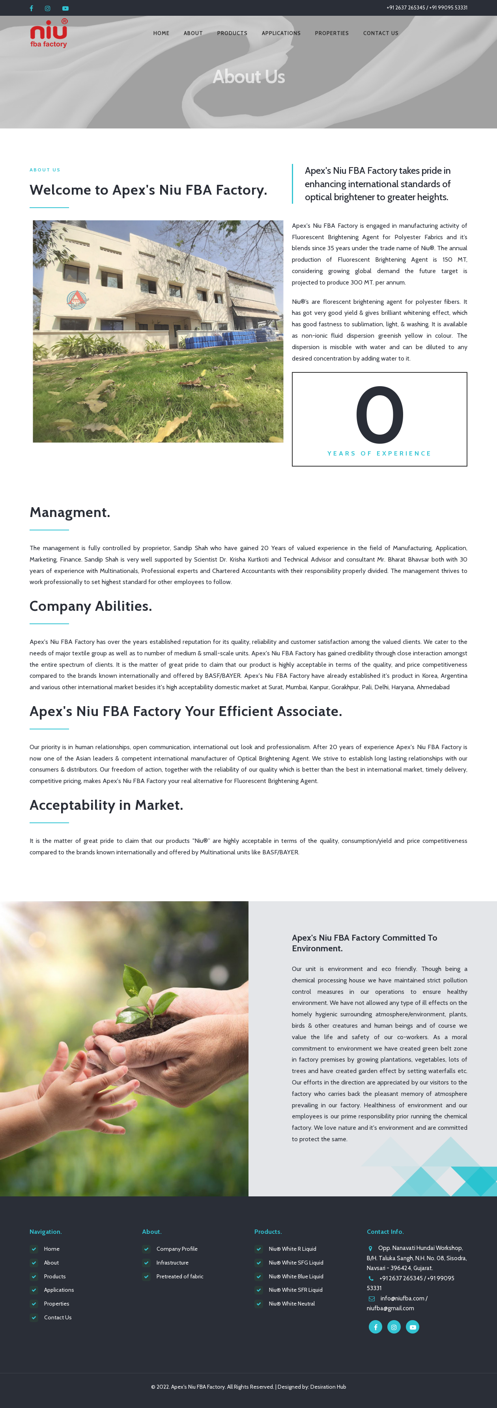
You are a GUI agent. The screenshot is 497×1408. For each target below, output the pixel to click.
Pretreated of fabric (180, 1276)
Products (232, 33)
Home (161, 33)
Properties (332, 33)
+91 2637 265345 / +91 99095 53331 (427, 7)
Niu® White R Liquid (292, 1248)
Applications (281, 33)
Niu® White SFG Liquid (296, 1262)
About (193, 33)
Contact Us (381, 33)
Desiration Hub (328, 1386)
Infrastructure (173, 1262)
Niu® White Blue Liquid (296, 1276)
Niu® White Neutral (292, 1303)
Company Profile (177, 1248)
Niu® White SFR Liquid (296, 1289)
